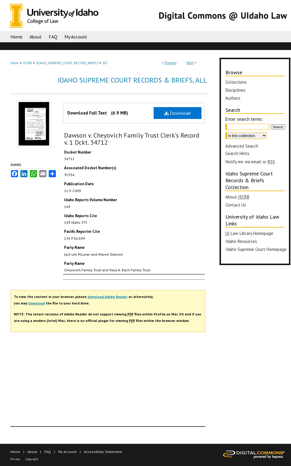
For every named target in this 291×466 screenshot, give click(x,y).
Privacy (15, 459)
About (32, 451)
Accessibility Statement (103, 451)
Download (177, 113)
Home (14, 63)
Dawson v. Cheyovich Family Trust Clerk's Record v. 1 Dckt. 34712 (131, 138)
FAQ (47, 451)
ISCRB (27, 63)
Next (190, 63)
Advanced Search (241, 146)
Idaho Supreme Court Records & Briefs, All (132, 80)
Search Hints (237, 153)
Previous (170, 63)
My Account (67, 451)
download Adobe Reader (107, 296)
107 (105, 63)
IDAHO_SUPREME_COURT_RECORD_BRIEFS (67, 63)
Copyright (32, 459)
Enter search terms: (244, 119)
